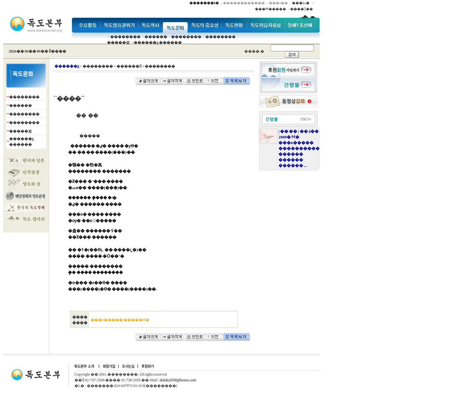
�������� (125, 37)
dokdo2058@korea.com (178, 380)
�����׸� (155, 37)
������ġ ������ (158, 42)
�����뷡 (118, 42)
